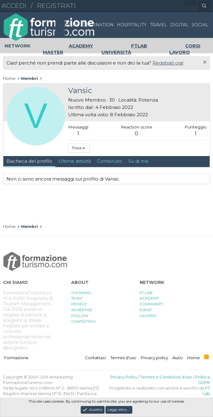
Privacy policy (154, 357)
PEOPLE (79, 304)
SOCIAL (200, 25)
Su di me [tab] (138, 161)
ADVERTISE (81, 309)
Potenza (148, 100)
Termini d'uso (123, 357)
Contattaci (95, 357)
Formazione (16, 357)
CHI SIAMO (81, 292)
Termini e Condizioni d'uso (166, 376)
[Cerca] (204, 6)
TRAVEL (158, 25)
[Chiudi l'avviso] (204, 63)
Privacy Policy (124, 376)
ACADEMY (149, 298)
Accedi (14, 5)
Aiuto (177, 357)
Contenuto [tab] (109, 161)
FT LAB (146, 292)
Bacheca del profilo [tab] (29, 161)
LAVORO (148, 315)
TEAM (76, 298)
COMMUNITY (151, 304)
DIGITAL (179, 25)
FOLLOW (79, 315)
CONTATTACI (83, 321)
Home (193, 357)
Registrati (56, 5)
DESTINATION (98, 25)
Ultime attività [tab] (74, 161)
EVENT (146, 309)
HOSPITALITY (132, 25)
